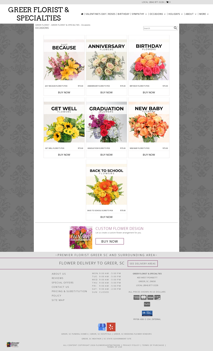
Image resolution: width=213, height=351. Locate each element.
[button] (168, 2)
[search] (175, 28)
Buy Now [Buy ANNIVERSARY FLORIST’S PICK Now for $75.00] (106, 92)
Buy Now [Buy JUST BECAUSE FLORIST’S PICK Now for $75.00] (64, 92)
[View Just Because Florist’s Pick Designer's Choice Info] (64, 60)
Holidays (175, 13)
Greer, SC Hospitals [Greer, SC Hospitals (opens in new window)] (101, 334)
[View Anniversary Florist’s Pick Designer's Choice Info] (106, 60)
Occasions (158, 13)
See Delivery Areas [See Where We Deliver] (143, 263)
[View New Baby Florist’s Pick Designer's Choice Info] (149, 122)
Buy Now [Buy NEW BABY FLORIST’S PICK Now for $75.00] (149, 154)
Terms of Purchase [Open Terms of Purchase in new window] (153, 345)
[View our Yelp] (111, 330)
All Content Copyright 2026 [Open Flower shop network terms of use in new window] (79, 345)
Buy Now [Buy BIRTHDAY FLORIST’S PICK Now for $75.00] (149, 92)
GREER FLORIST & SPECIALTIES (38, 14)
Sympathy (139, 13)
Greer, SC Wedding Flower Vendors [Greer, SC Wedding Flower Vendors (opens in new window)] (133, 334)
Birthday (123, 13)
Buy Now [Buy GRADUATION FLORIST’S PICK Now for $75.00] (106, 154)
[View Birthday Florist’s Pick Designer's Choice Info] (149, 60)
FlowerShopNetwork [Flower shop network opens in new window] (108, 345)
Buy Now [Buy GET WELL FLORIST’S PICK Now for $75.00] (64, 154)
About (191, 13)
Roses (111, 13)
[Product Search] (158, 28)
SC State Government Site (117, 338)
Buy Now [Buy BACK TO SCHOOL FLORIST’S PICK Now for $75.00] (106, 217)
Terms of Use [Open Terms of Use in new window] (114, 347)
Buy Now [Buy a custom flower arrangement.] (109, 241)
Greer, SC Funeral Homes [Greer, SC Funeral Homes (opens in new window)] (74, 334)
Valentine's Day (96, 13)
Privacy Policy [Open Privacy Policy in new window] (131, 345)
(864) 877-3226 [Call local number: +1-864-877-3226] (156, 2)
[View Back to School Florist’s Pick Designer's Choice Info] (106, 184)
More (204, 13)
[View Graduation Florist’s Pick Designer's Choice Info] (106, 122)
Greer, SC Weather (91, 338)
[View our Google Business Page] (102, 330)
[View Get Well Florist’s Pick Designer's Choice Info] (64, 122)
